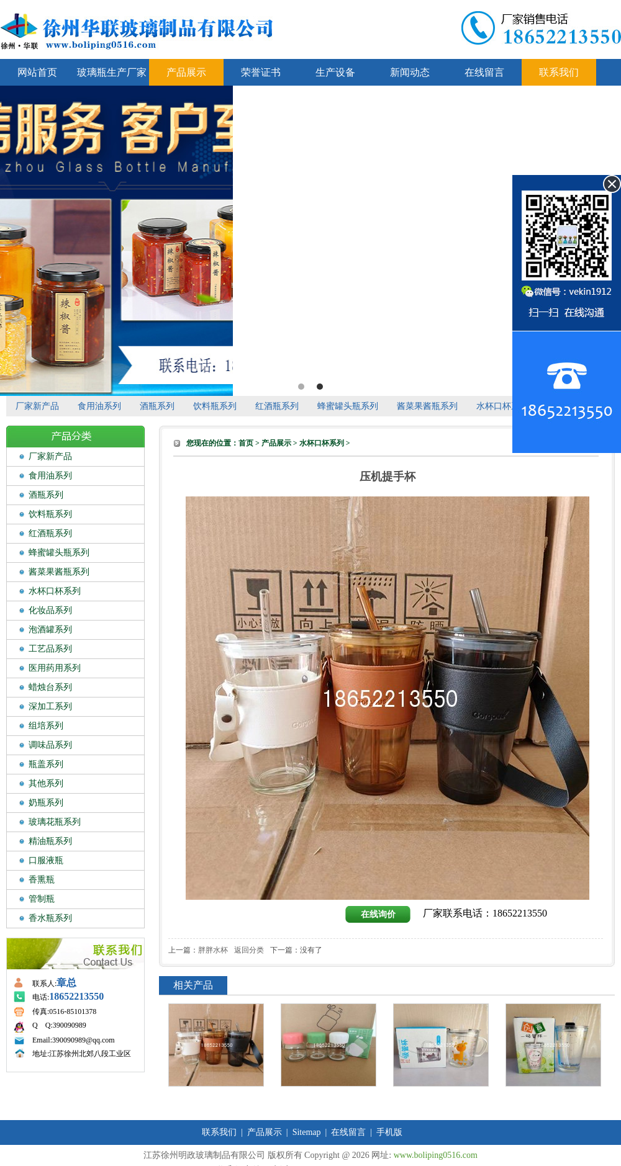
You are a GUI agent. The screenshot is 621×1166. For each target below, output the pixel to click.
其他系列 (46, 783)
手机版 (389, 1132)
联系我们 (559, 72)
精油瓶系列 (50, 841)
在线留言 (484, 72)
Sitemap (306, 1132)
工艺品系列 (50, 648)
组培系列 (46, 725)
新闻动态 (410, 72)
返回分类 (249, 950)
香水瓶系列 (50, 918)
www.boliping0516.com (436, 1155)
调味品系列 (50, 745)
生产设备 (335, 72)
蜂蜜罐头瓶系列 (347, 406)
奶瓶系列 (46, 802)
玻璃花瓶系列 (55, 822)
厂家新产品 (37, 406)
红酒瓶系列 (277, 406)
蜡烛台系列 (50, 687)
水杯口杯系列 (502, 406)
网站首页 (37, 72)
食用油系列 (99, 406)
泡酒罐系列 (50, 629)
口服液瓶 (46, 860)
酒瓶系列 (157, 406)
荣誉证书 (261, 72)
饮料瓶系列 (215, 406)
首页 (245, 443)
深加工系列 (50, 706)
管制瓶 (42, 899)
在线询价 (378, 914)
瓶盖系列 (46, 764)
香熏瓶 (42, 879)
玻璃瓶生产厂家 (112, 72)
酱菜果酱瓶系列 (427, 406)
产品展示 (186, 72)
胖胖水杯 (213, 950)
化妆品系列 (50, 610)
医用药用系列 (55, 668)
